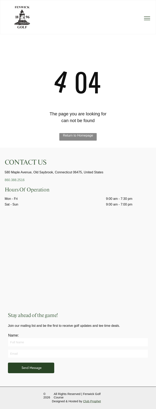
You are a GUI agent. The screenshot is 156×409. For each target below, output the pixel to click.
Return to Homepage (78, 135)
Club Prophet (92, 401)
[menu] (147, 18)
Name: (13, 335)
